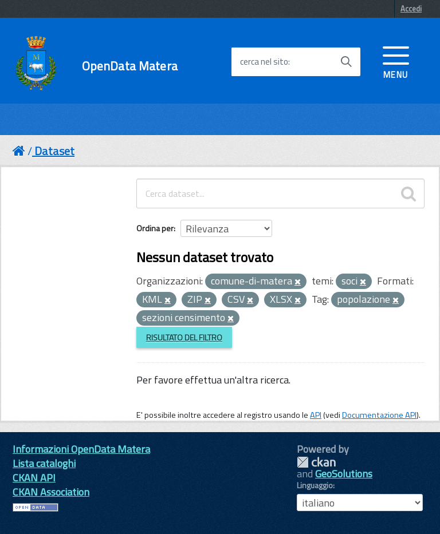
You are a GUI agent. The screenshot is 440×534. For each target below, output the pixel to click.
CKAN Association (51, 492)
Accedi (411, 8)
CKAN (316, 462)
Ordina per (155, 228)
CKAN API (34, 477)
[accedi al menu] (396, 61)
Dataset (54, 151)
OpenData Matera (130, 66)
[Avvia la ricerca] (346, 62)
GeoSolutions (343, 473)
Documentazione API (379, 415)
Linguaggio (315, 485)
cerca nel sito (264, 62)
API (315, 415)
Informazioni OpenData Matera (81, 449)
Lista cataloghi (44, 463)
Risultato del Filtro (184, 337)
